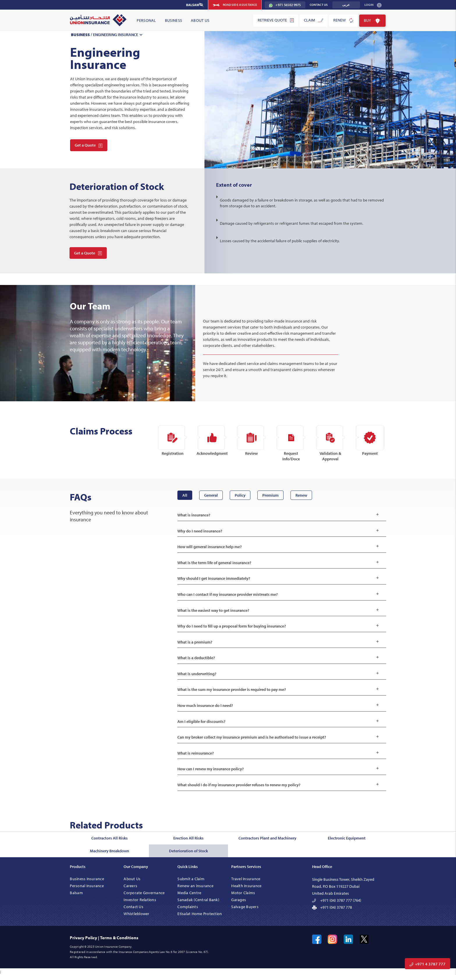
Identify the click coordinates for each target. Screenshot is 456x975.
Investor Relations (140, 899)
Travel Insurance (245, 878)
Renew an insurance (195, 885)
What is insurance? (279, 515)
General (211, 495)
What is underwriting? (279, 674)
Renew (343, 20)
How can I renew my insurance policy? (279, 769)
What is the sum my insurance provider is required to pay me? (279, 689)
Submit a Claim (190, 878)
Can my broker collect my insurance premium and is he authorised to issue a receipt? (279, 737)
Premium (270, 495)
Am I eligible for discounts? (279, 721)
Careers (130, 885)
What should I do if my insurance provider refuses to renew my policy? (279, 785)
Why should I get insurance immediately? (279, 578)
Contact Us (319, 5)
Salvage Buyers (245, 906)
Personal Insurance (87, 885)
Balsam (76, 892)
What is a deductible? (279, 658)
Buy (372, 21)
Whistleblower (136, 913)
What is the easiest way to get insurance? (279, 610)
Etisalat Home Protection (199, 913)
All (184, 495)
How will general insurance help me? (279, 547)
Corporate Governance (144, 892)
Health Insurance (246, 885)
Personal (146, 20)
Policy (240, 495)
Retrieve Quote (276, 20)
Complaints (187, 906)
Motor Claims (243, 892)
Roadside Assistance (235, 5)
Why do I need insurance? (279, 531)
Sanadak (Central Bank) (198, 899)
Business (173, 20)
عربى (346, 4)
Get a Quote (89, 145)
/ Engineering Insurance (107, 35)
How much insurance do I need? (279, 705)
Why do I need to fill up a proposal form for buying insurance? (279, 626)
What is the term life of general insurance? (279, 563)
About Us (200, 20)
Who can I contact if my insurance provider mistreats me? (279, 594)
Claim (313, 20)
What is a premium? (279, 642)
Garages (238, 899)
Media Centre (189, 892)
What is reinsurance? (279, 753)
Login (373, 5)
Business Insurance (87, 878)
